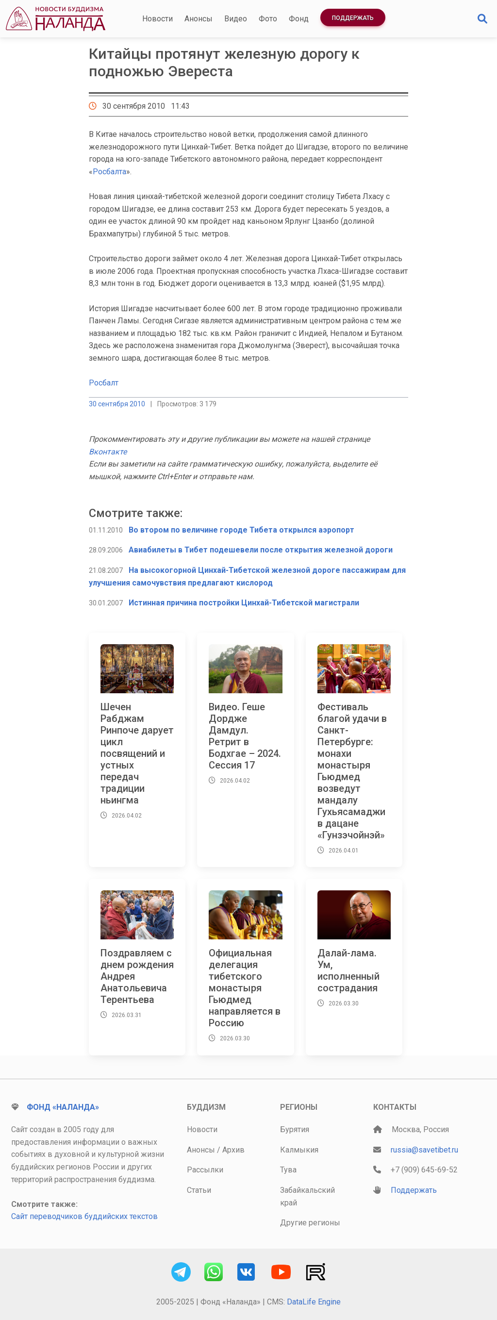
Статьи (199, 1190)
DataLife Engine (314, 1301)
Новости (157, 18)
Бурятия (294, 1129)
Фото (268, 18)
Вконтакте (108, 451)
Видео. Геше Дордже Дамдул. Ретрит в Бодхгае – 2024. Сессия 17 (245, 736)
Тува (288, 1169)
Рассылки (205, 1169)
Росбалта (109, 171)
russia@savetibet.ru (424, 1149)
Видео (235, 18)
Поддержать (353, 18)
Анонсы (198, 18)
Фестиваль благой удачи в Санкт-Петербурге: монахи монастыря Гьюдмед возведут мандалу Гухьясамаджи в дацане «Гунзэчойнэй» (352, 771)
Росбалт (103, 382)
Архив (233, 1149)
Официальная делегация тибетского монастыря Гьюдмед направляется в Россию (245, 988)
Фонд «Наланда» (63, 1107)
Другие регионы (310, 1222)
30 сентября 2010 (117, 404)
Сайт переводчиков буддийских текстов (84, 1216)
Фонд (299, 18)
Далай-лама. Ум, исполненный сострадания (348, 970)
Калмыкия (299, 1149)
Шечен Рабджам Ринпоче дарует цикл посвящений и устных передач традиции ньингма (137, 753)
